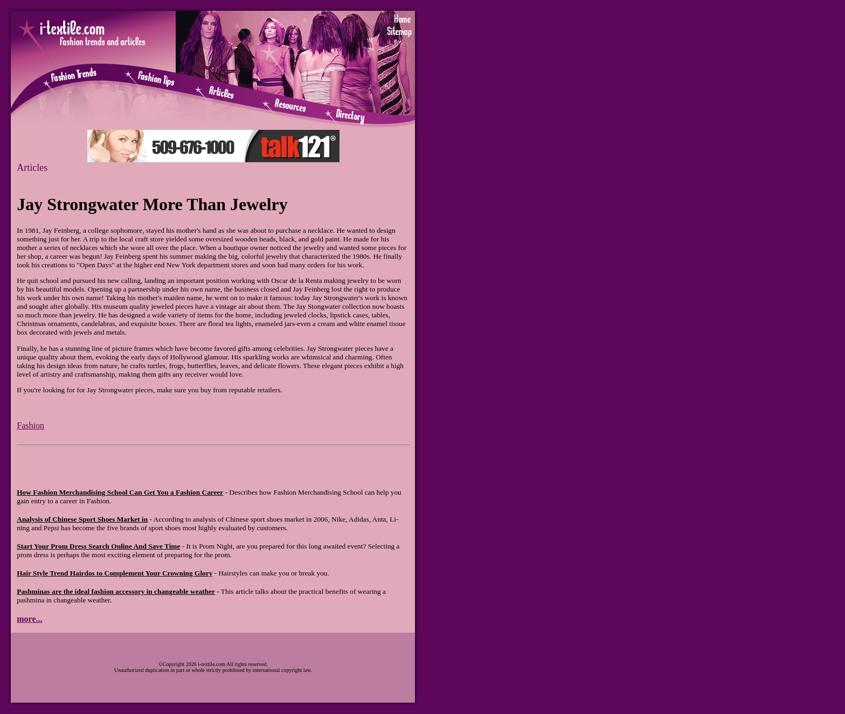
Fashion (30, 425)
